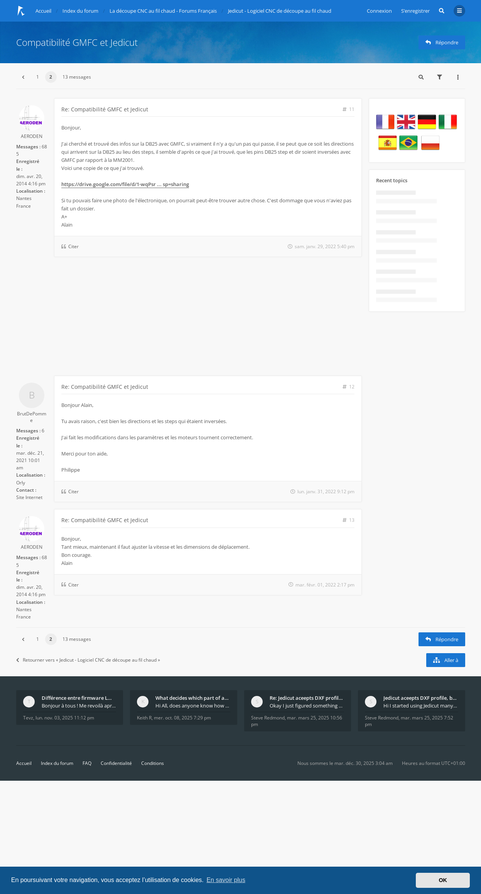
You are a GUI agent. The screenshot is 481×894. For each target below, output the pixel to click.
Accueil (24, 763)
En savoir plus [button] (225, 880)
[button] (23, 77)
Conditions (152, 763)
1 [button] (37, 77)
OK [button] (443, 880)
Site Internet (29, 497)
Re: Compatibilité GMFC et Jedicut (104, 109)
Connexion (379, 10)
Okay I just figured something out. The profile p (307, 705)
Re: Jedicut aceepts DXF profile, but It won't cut (307, 697)
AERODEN (31, 136)
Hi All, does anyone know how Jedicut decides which (192, 705)
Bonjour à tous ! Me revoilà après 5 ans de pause (79, 705)
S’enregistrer (415, 10)
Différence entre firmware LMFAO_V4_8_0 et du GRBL (79, 697)
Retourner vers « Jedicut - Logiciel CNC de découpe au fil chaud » (88, 660)
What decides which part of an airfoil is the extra (192, 697)
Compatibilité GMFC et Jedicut (77, 42)
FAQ (87, 763)
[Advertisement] (189, 318)
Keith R (144, 717)
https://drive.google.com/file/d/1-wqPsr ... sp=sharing (125, 184)
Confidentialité (116, 763)
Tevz (28, 717)
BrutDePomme (31, 416)
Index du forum (57, 763)
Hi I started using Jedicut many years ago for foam (420, 705)
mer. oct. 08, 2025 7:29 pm (182, 717)
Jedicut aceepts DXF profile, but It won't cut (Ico (420, 697)
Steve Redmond (268, 717)
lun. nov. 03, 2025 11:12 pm (64, 717)
